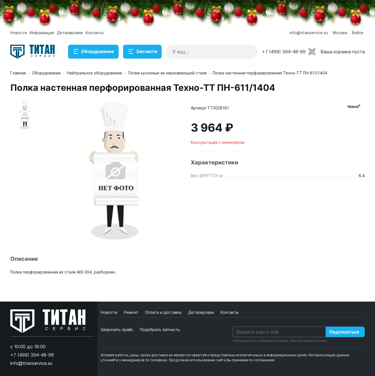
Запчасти (142, 51)
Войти (357, 32)
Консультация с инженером (217, 142)
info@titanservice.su (308, 32)
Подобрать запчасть (160, 329)
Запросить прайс (117, 329)
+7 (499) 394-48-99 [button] (284, 51)
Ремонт (131, 312)
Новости (18, 32)
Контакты (95, 32)
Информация (42, 32)
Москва (340, 32)
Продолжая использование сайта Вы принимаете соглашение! (222, 360)
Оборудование (93, 51)
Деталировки (70, 32)
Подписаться (344, 332)
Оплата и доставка (163, 312)
